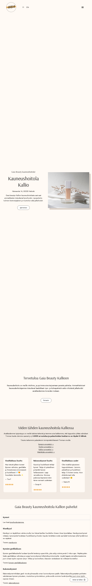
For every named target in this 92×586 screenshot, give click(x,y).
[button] (82, 7)
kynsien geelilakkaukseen (18, 562)
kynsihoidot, (28, 198)
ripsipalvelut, (37, 198)
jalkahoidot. (39, 200)
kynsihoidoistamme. (17, 522)
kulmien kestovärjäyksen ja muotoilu (17, 200)
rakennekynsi (13, 583)
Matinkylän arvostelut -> (46, 452)
